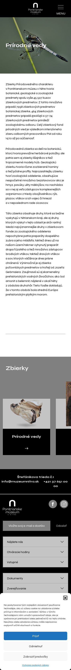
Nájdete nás (15, 542)
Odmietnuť (35, 646)
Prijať (35, 636)
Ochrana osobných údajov (35, 665)
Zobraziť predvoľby (35, 656)
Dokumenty (15, 578)
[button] (65, 598)
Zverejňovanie (16, 588)
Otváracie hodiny (18, 552)
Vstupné (12, 562)
